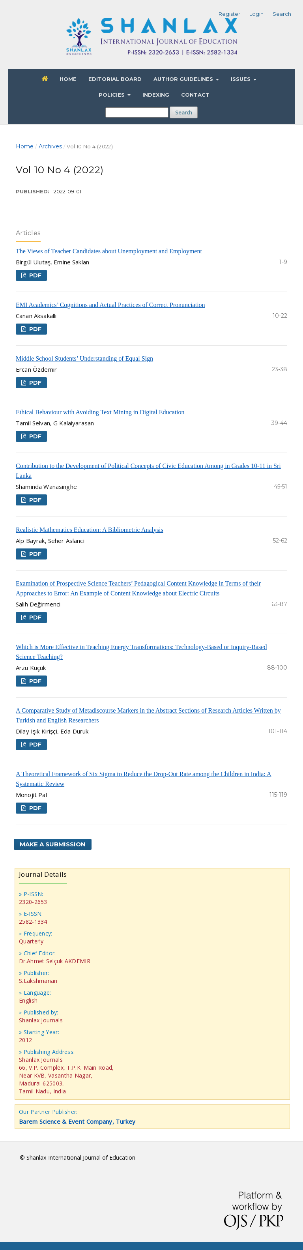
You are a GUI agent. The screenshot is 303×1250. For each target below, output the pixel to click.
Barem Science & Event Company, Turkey (77, 1121)
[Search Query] (136, 112)
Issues (241, 79)
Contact (195, 95)
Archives (50, 146)
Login (256, 14)
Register (229, 14)
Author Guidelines (184, 79)
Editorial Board (115, 79)
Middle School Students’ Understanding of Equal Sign (84, 358)
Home (68, 79)
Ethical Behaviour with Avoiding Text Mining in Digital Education (100, 412)
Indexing (155, 95)
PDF (34, 275)
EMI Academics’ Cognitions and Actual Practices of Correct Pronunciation (110, 304)
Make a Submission (53, 844)
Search (183, 112)
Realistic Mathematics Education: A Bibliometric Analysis (89, 529)
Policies (112, 95)
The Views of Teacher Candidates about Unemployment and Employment (109, 251)
